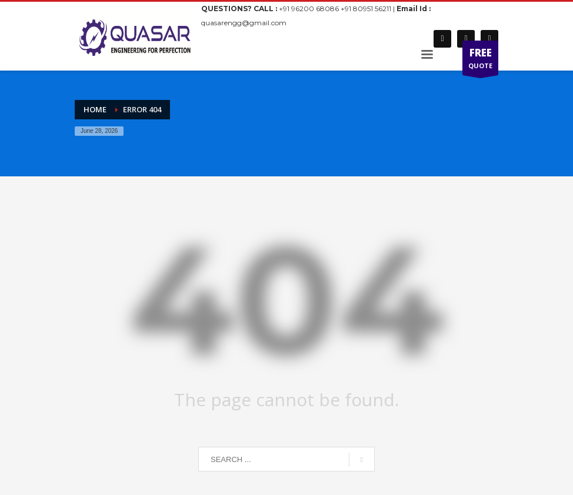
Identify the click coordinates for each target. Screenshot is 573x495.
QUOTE (480, 60)
